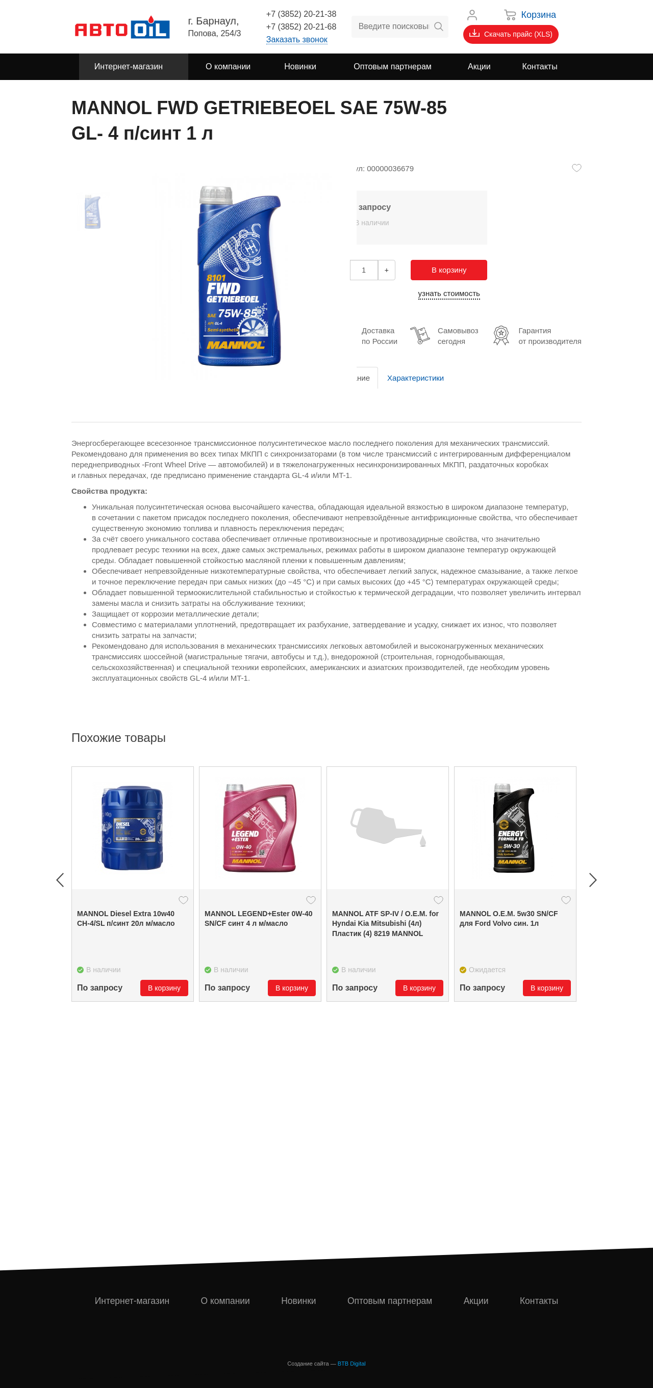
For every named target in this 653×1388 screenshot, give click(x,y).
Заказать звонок (297, 39)
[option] (132, 884)
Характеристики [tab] (415, 377)
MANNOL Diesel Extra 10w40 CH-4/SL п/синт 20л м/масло (126, 919)
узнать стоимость (449, 293)
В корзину (449, 269)
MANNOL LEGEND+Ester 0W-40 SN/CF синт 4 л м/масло (258, 919)
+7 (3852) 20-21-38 (301, 14)
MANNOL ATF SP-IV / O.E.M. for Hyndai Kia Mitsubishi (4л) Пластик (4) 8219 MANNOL (385, 924)
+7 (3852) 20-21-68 (301, 26)
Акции (477, 1301)
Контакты (539, 1301)
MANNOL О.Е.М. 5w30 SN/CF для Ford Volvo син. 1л (509, 919)
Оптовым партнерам (391, 1301)
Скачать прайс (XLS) (510, 33)
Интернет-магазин (132, 1301)
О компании (225, 1301)
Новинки (299, 1301)
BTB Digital (352, 1363)
